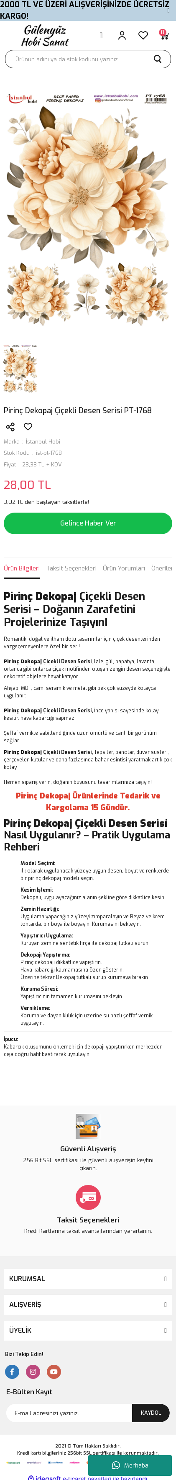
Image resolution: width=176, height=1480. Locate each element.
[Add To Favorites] (28, 427)
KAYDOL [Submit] (151, 1412)
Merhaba (130, 1465)
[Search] (88, 59)
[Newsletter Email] (88, 1413)
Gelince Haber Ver (88, 523)
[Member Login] (122, 35)
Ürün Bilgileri (22, 568)
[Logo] (44, 35)
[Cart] (164, 35)
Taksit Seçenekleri (71, 568)
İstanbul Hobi (43, 441)
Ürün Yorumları (124, 568)
